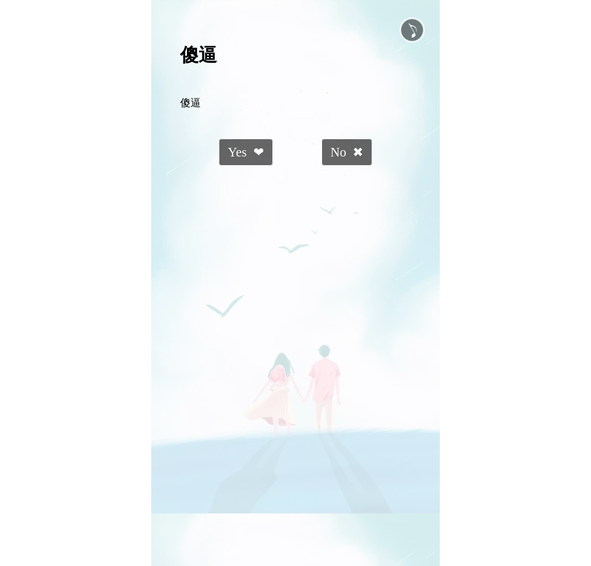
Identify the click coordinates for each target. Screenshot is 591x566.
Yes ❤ (246, 152)
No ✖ (347, 152)
